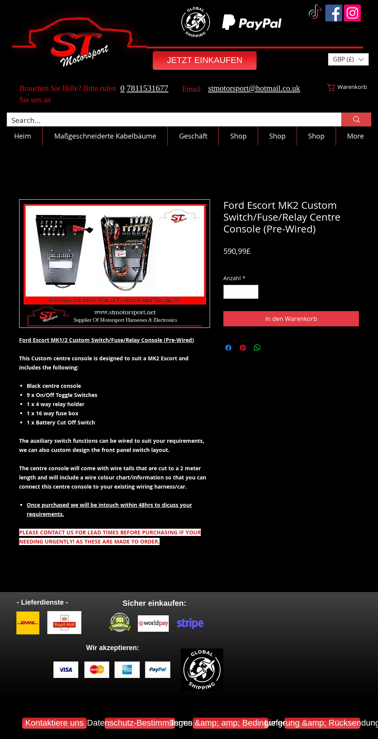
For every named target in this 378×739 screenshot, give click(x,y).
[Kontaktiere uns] (54, 723)
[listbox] (348, 59)
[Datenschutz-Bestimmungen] (140, 723)
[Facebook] (333, 13)
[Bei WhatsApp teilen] (257, 347)
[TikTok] (315, 13)
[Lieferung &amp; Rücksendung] (322, 723)
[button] (348, 59)
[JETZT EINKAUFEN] (205, 60)
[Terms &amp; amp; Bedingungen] (230, 723)
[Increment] (252, 292)
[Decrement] (229, 292)
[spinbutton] (241, 292)
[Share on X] (271, 347)
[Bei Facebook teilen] (228, 347)
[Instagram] (352, 13)
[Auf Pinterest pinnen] (242, 347)
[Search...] (168, 120)
